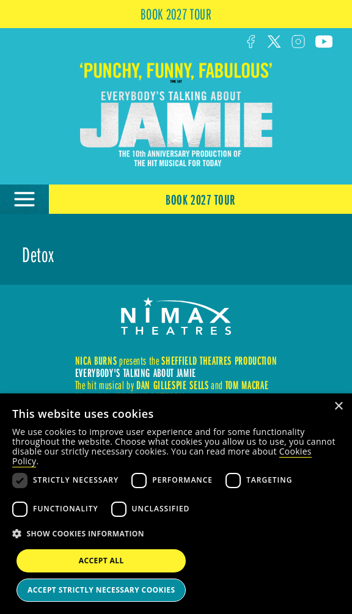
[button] (176, 534)
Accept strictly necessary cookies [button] (101, 590)
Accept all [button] (101, 560)
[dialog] (176, 503)
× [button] (338, 406)
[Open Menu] (24, 199)
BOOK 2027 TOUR (176, 14)
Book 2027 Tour (200, 199)
